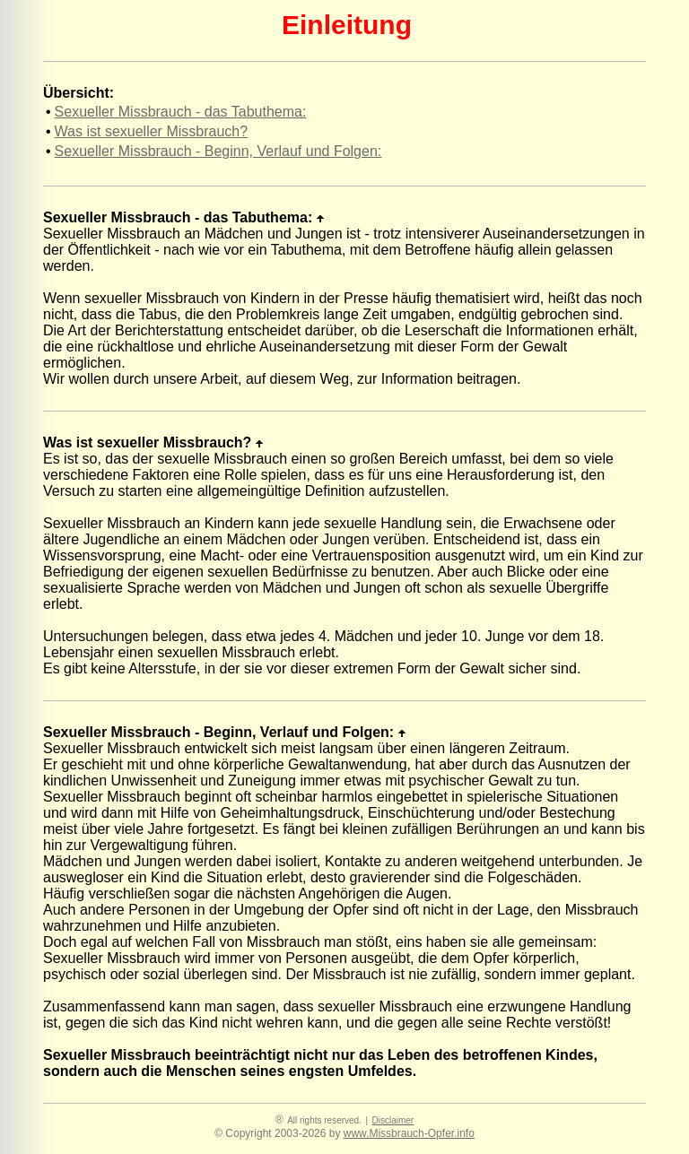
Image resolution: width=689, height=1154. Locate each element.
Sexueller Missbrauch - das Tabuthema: (181, 111)
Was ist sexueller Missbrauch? (151, 131)
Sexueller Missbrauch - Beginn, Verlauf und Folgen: (218, 151)
